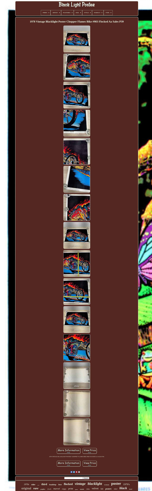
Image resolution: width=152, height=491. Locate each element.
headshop (52, 485)
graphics (43, 489)
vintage (80, 484)
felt (102, 489)
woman (106, 485)
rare (35, 488)
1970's (126, 484)
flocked (68, 484)
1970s (26, 484)
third (44, 484)
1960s (88, 489)
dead (130, 489)
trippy (64, 489)
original (26, 488)
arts (38, 485)
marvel (56, 488)
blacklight (95, 484)
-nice (115, 489)
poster (116, 484)
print (70, 488)
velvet (95, 488)
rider (33, 485)
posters (108, 489)
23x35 (49, 489)
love (60, 484)
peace (76, 489)
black (123, 488)
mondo (82, 489)
